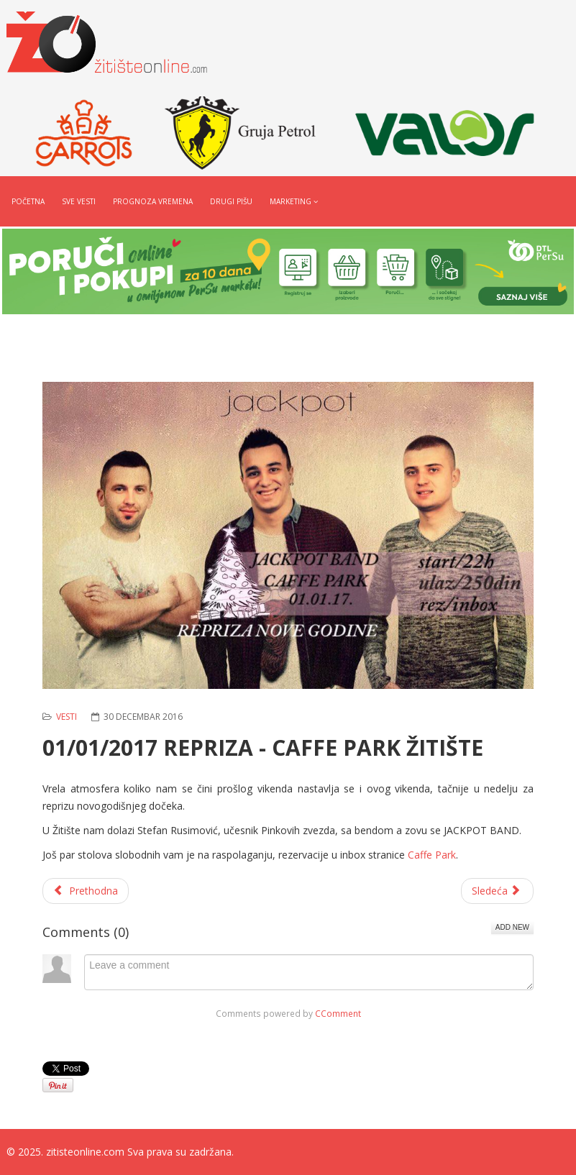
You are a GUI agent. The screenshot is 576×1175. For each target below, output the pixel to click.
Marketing (290, 201)
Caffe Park (432, 854)
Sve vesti (79, 201)
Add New (512, 927)
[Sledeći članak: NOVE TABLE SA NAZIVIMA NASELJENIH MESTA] (497, 891)
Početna (28, 201)
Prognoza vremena (153, 201)
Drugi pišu (231, 201)
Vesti (66, 716)
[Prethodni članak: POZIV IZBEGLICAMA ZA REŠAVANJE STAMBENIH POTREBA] (85, 891)
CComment (338, 1013)
